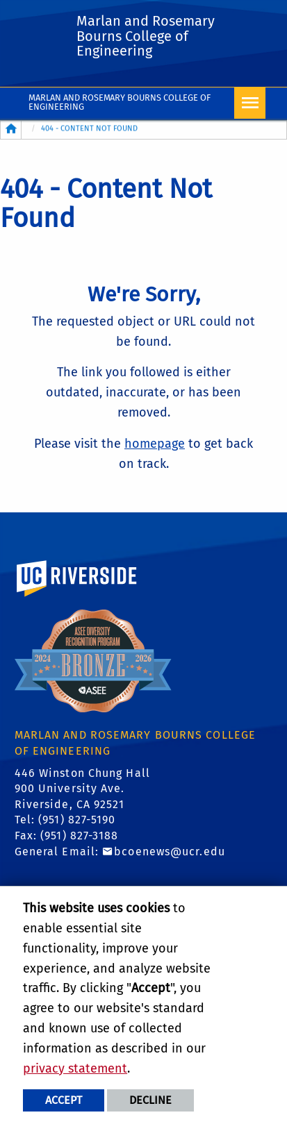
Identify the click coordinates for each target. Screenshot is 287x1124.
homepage (154, 443)
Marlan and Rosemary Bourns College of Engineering (119, 102)
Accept (63, 1100)
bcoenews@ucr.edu (169, 851)
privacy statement (75, 1068)
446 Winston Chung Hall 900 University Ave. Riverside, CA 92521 (82, 788)
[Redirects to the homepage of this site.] (11, 130)
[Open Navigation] (249, 103)
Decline (150, 1100)
